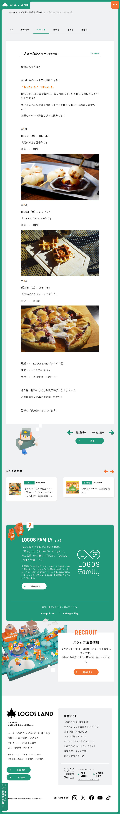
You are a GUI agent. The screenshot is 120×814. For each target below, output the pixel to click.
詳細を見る (35, 586)
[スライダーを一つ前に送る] (106, 471)
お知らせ (25, 29)
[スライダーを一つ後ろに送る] (112, 471)
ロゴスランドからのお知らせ (31, 12)
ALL (11, 29)
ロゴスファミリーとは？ (88, 779)
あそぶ (84, 29)
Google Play (99, 774)
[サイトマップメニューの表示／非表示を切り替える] (115, 5)
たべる (56, 29)
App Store (84, 774)
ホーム (12, 12)
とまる (70, 29)
